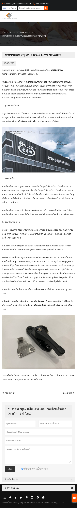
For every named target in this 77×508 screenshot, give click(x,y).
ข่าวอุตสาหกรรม (24, 32)
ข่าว (11, 32)
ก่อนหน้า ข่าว (9, 392)
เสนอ (10, 469)
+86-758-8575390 (43, 3)
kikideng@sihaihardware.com (18, 3)
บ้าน (4, 32)
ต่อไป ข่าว (67, 392)
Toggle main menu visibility (70, 15)
